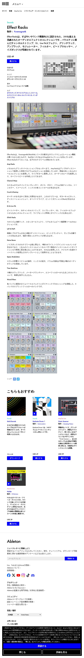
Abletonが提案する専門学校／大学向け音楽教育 (25, 590)
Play (9, 414)
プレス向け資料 (12, 624)
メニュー (16, 4)
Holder (9, 491)
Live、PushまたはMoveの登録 (18, 565)
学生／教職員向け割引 (15, 585)
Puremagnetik (20, 31)
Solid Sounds (11, 421)
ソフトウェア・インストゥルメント (36, 11)
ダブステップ (11, 93)
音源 (10, 11)
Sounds (9, 418)
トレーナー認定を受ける (16, 604)
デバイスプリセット (24, 93)
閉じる (22, 652)
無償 (52, 11)
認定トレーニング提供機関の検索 (20, 602)
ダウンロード (15, 458)
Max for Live (18, 11)
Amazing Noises (68, 424)
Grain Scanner (63, 421)
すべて (4, 11)
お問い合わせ (11, 621)
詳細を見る (61, 652)
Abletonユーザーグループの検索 (19, 599)
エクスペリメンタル (14, 95)
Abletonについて (13, 568)
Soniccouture (42, 424)
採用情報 (10, 570)
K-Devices (15, 494)
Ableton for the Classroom (16, 588)
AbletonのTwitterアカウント (18, 379)
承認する (42, 646)
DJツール (34, 93)
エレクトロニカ (26, 95)
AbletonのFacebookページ (14, 379)
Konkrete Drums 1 (39, 421)
